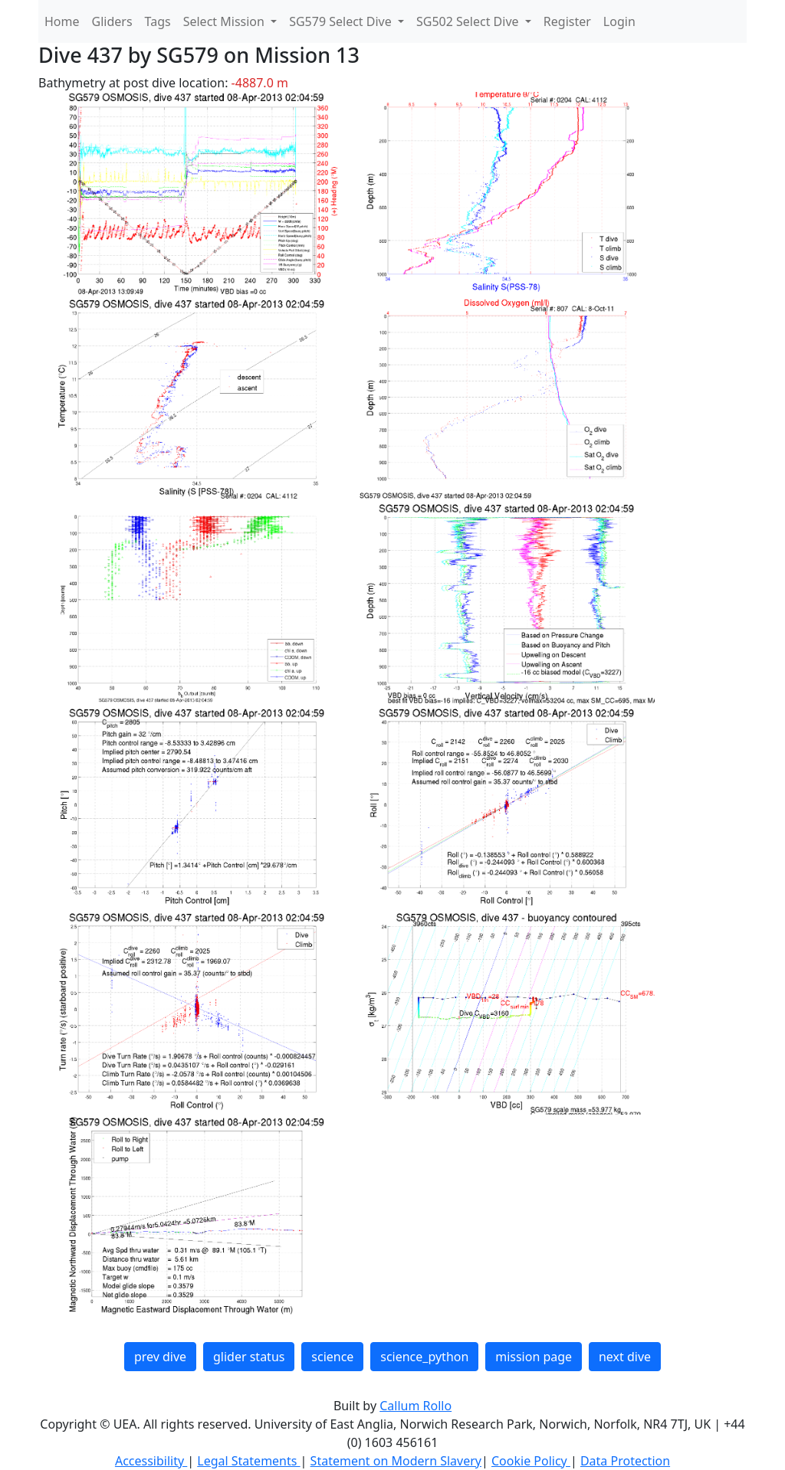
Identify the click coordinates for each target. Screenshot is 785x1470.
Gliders (112, 21)
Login (619, 21)
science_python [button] (424, 1356)
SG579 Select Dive (342, 21)
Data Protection (625, 1460)
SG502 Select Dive (469, 21)
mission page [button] (533, 1356)
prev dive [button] (160, 1356)
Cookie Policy (530, 1460)
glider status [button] (248, 1356)
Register (567, 21)
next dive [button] (625, 1356)
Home (62, 21)
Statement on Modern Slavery (395, 1460)
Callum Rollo (415, 1405)
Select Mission (225, 21)
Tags (158, 21)
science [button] (332, 1356)
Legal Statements (248, 1460)
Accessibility (151, 1460)
